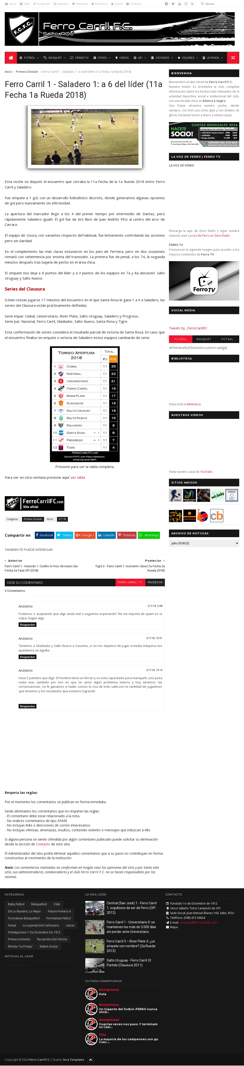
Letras (70, 926)
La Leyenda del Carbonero (41, 926)
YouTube (206, 472)
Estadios (160, 57)
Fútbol (27, 57)
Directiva (80, 3)
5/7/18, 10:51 (151, 638)
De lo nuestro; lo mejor (24, 912)
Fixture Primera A (59, 912)
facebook (152, 583)
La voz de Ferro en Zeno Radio (209, 236)
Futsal (227, 339)
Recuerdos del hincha (52, 940)
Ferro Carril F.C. (127, 583)
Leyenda (211, 57)
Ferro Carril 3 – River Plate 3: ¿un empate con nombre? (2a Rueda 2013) (131, 946)
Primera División (27, 72)
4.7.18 (62, 519)
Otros (100, 57)
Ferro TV (79, 57)
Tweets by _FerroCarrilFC (188, 328)
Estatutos (61, 3)
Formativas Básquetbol (24, 919)
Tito (102, 1035)
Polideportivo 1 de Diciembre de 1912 (34, 933)
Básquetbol (39, 905)
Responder (27, 625)
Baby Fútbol (16, 905)
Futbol (180, 339)
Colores (186, 57)
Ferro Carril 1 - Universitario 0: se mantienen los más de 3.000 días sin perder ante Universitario (131, 927)
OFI (137, 57)
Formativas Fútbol (58, 919)
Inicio (10, 3)
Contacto (134, 3)
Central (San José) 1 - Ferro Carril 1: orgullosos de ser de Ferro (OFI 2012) (132, 908)
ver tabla (78, 477)
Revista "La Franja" (20, 947)
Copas (121, 57)
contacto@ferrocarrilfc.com (198, 923)
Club (25, 3)
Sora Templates (73, 1060)
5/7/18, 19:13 (151, 670)
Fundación (41, 3)
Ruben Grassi (49, 947)
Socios (117, 3)
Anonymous (109, 990)
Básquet (52, 57)
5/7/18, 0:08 (152, 606)
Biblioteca (100, 3)
